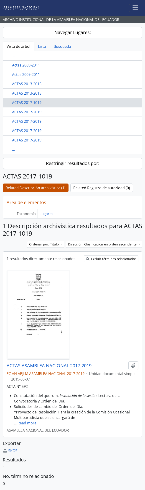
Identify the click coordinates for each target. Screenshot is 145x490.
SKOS (10, 450)
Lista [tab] (42, 46)
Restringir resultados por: (72, 163)
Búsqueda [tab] (62, 46)
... (13, 55)
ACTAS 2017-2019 (26, 112)
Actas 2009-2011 (26, 65)
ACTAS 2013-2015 (26, 83)
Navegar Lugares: (72, 32)
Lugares (46, 213)
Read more (27, 423)
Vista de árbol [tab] (18, 46)
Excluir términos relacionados (111, 259)
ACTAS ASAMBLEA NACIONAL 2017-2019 (49, 365)
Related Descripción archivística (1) (36, 187)
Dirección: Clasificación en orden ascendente (102, 244)
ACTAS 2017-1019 (26, 102)
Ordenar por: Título (44, 244)
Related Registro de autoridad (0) (101, 187)
